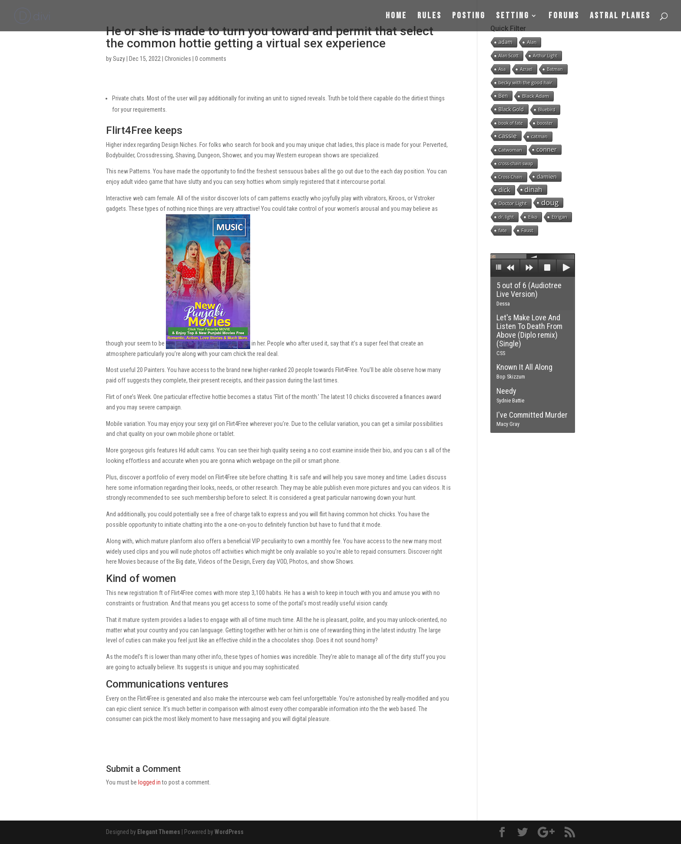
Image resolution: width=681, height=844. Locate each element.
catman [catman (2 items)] (539, 136)
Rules (429, 17)
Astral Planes (620, 17)
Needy (510, 395)
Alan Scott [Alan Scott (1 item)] (509, 56)
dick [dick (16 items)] (504, 190)
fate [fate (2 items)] (503, 230)
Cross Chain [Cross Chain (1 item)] (510, 177)
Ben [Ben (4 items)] (503, 95)
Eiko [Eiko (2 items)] (532, 216)
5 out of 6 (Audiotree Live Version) (529, 294)
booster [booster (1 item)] (545, 123)
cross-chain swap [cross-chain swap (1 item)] (516, 163)
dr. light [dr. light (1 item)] (506, 217)
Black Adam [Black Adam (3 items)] (535, 96)
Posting (469, 17)
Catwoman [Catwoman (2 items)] (510, 149)
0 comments (210, 58)
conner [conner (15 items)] (546, 149)
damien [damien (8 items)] (547, 176)
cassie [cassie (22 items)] (508, 135)
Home (396, 17)
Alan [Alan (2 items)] (531, 42)
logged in (149, 782)
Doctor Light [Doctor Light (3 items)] (513, 203)
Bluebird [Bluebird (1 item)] (546, 109)
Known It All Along (524, 371)
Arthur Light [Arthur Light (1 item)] (545, 56)
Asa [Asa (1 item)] (502, 69)
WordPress (229, 831)
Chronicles (178, 58)
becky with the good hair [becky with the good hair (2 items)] (525, 82)
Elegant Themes (158, 831)
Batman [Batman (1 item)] (555, 69)
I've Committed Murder (532, 419)
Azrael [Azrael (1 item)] (526, 69)
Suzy (119, 58)
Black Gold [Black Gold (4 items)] (511, 109)
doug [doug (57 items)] (550, 202)
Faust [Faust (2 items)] (527, 230)
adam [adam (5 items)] (506, 42)
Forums (564, 17)
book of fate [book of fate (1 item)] (511, 123)
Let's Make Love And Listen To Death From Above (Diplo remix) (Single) (529, 334)
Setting (512, 17)
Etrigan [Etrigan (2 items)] (559, 216)
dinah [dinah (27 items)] (533, 189)
